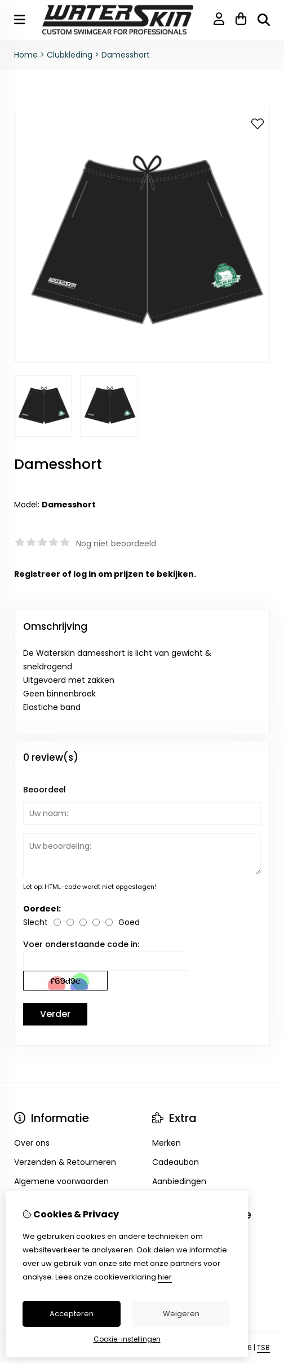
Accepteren (72, 1313)
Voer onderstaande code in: (81, 944)
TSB (263, 1347)
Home (26, 54)
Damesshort (125, 54)
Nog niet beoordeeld (116, 543)
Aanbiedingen (179, 1181)
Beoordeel (44, 789)
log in (84, 574)
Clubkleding (69, 54)
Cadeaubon (175, 1162)
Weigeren (181, 1313)
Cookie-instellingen (127, 1339)
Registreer (37, 574)
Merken (166, 1143)
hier (165, 1277)
